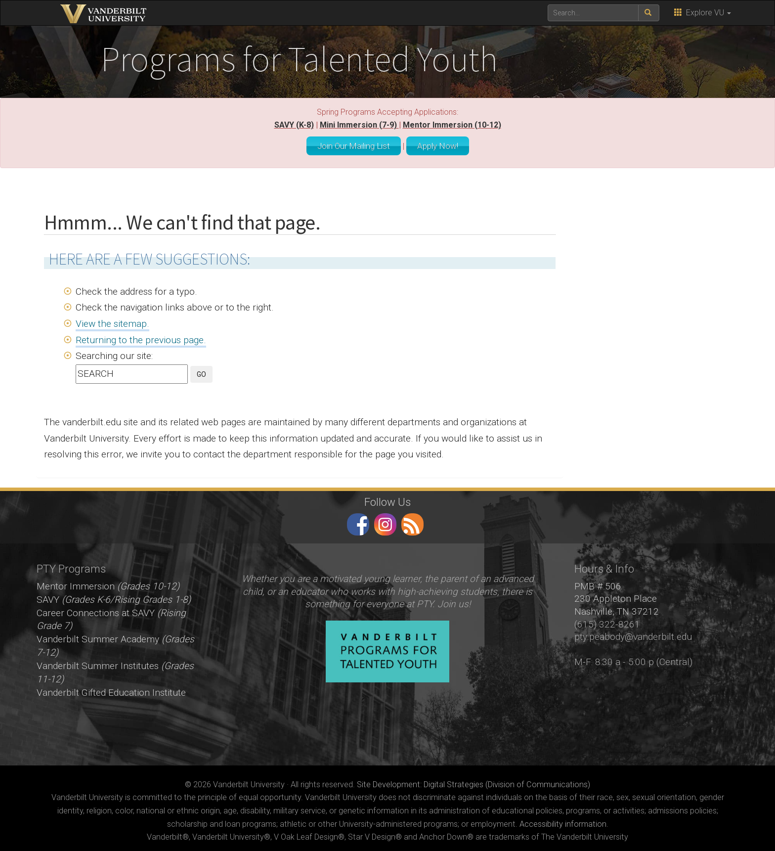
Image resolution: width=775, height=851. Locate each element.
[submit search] (648, 12)
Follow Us (387, 499)
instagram (385, 522)
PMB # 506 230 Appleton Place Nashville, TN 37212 (616, 596)
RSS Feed (412, 522)
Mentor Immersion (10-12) (452, 125)
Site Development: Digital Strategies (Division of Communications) (473, 782)
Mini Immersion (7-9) (359, 125)
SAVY (114, 597)
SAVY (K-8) (294, 125)
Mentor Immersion (108, 583)
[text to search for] (593, 12)
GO (201, 372)
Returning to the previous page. (141, 337)
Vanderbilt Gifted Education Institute (111, 690)
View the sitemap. (112, 321)
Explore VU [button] (702, 12)
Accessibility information (562, 821)
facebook (358, 522)
